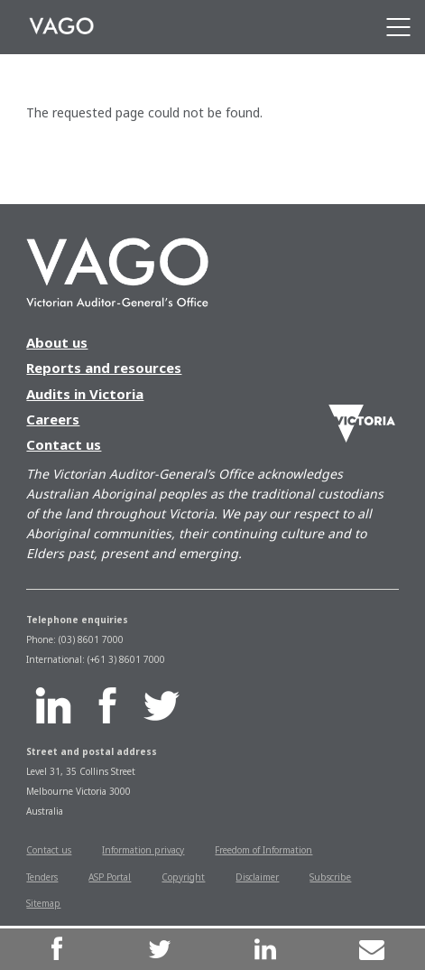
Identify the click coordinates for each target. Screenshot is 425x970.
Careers (52, 419)
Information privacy (143, 850)
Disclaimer (257, 877)
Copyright (183, 877)
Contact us (63, 444)
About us (57, 342)
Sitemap (43, 903)
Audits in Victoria (84, 394)
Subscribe (330, 877)
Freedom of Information (263, 850)
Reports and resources (103, 368)
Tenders (42, 877)
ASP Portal (109, 877)
